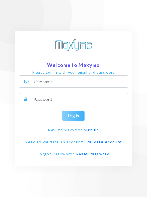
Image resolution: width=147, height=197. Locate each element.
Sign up (91, 130)
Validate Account (104, 142)
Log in (73, 115)
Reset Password (93, 154)
